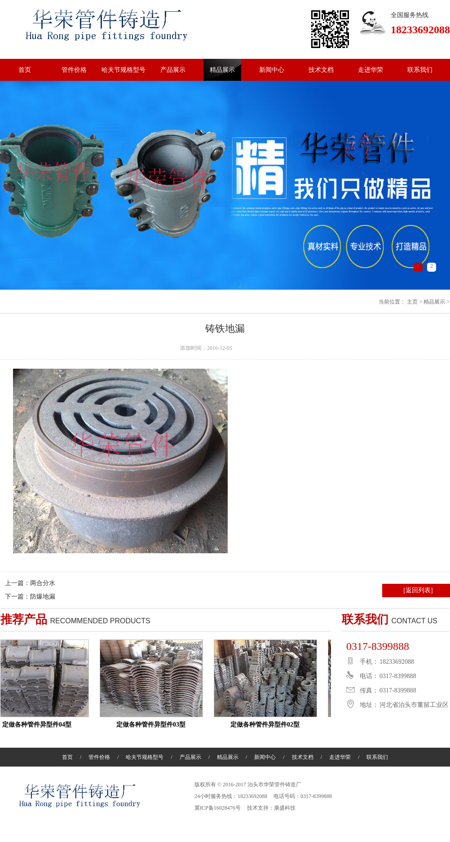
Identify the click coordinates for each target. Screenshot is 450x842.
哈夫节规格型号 (123, 69)
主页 (412, 302)
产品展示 (172, 69)
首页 (24, 69)
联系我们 (419, 69)
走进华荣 (370, 69)
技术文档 (321, 69)
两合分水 (42, 583)
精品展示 (222, 69)
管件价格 (74, 69)
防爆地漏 (42, 596)
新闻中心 (271, 69)
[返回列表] (417, 590)
